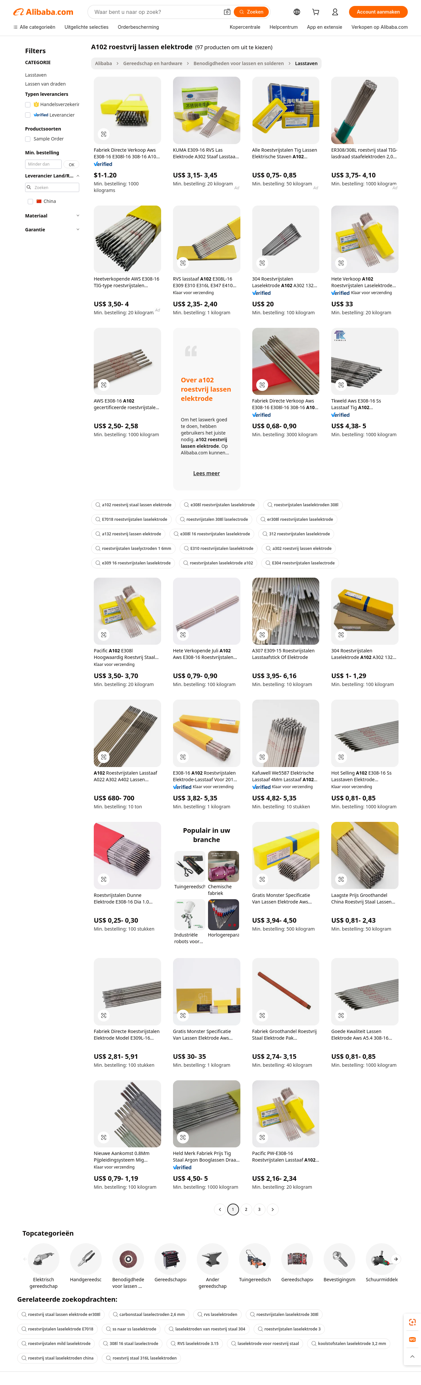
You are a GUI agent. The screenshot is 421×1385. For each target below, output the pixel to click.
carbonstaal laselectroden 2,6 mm (149, 1314)
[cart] (317, 13)
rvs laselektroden (217, 1314)
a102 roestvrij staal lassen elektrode (133, 505)
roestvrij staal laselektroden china (57, 1358)
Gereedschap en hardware (152, 63)
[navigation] (50, 629)
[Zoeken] (251, 12)
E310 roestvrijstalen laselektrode (219, 548)
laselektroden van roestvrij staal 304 (207, 1329)
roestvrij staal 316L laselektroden (141, 1358)
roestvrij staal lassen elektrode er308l (60, 1314)
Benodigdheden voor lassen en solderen (238, 63)
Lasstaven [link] (306, 63)
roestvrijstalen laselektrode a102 (218, 563)
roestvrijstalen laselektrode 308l (284, 1314)
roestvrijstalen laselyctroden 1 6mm (133, 548)
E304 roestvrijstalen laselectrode (300, 563)
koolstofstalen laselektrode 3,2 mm (348, 1343)
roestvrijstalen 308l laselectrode (214, 519)
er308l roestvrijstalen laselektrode (297, 519)
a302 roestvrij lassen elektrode (299, 548)
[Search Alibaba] (156, 12)
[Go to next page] (273, 1209)
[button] (227, 12)
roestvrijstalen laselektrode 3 (289, 1329)
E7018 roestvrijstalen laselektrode (131, 519)
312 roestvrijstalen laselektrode (296, 534)
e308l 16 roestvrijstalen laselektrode (212, 534)
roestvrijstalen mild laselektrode (55, 1343)
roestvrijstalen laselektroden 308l (302, 505)
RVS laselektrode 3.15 (195, 1343)
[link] (412, 1322)
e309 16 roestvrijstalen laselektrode (133, 563)
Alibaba (103, 63)
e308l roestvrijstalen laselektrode (219, 505)
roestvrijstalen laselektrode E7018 (57, 1329)
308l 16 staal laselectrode (130, 1343)
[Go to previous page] (220, 1209)
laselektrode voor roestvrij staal (265, 1343)
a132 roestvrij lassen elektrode (128, 534)
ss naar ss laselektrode (131, 1329)
